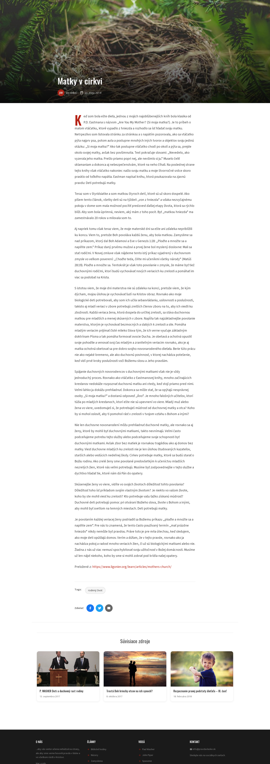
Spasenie (147, 760)
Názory (94, 755)
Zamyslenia (97, 760)
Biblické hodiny (98, 749)
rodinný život (95, 590)
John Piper (147, 755)
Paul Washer (148, 749)
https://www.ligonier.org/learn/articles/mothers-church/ (132, 567)
